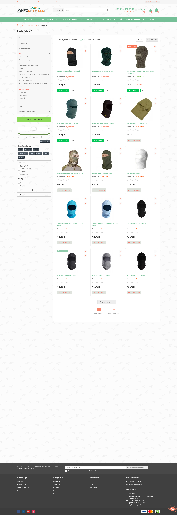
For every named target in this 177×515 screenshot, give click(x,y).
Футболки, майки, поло (27, 80)
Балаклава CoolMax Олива (137, 123)
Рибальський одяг (25, 57)
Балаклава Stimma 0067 (136, 223)
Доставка (33, 2)
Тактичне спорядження (130, 19)
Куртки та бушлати (25, 72)
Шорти (21, 86)
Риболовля (47, 19)
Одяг (90, 19)
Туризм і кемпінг (69, 19)
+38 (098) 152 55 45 (134, 482)
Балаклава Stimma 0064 (66, 275)
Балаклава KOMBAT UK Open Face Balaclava (140, 72)
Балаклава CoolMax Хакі (102, 173)
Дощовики (22, 92)
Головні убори (32, 25)
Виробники (94, 488)
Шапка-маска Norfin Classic (103, 123)
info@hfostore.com (135, 485)
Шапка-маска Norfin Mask (67, 123)
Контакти (64, 2)
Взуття (107, 19)
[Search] (87, 10)
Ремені (21, 101)
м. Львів (131, 493)
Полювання (26, 19)
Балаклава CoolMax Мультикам (70, 173)
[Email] (95, 467)
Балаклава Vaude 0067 (136, 275)
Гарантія (41, 2)
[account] (152, 2)
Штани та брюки (24, 77)
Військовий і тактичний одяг (28, 66)
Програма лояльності (61, 494)
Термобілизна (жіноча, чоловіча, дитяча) (33, 83)
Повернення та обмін (52, 2)
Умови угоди (21, 485)
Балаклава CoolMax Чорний (68, 71)
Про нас (19, 2)
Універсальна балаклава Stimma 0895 (105, 224)
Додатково (94, 477)
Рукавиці (22, 98)
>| (114, 309)
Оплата (26, 2)
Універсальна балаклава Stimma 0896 (70, 224)
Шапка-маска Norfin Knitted (103, 71)
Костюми (22, 69)
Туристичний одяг (25, 63)
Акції (152, 19)
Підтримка (58, 477)
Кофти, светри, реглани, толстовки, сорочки (34, 74)
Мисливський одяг (25, 60)
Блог (91, 485)
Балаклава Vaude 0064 (101, 275)
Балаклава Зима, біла (135, 173)
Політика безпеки (23, 488)
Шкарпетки (23, 95)
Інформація (22, 477)
